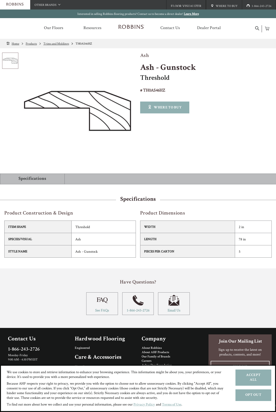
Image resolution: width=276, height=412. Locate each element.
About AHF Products (155, 352)
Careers (146, 361)
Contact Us (22, 339)
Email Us (173, 304)
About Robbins (152, 348)
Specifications (32, 179)
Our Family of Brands (156, 357)
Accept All (253, 377)
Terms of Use (171, 405)
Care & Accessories (98, 357)
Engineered (82, 348)
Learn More (191, 14)
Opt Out (253, 395)
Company (154, 339)
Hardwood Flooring (100, 339)
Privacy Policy (144, 405)
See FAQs (102, 304)
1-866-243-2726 (138, 304)
